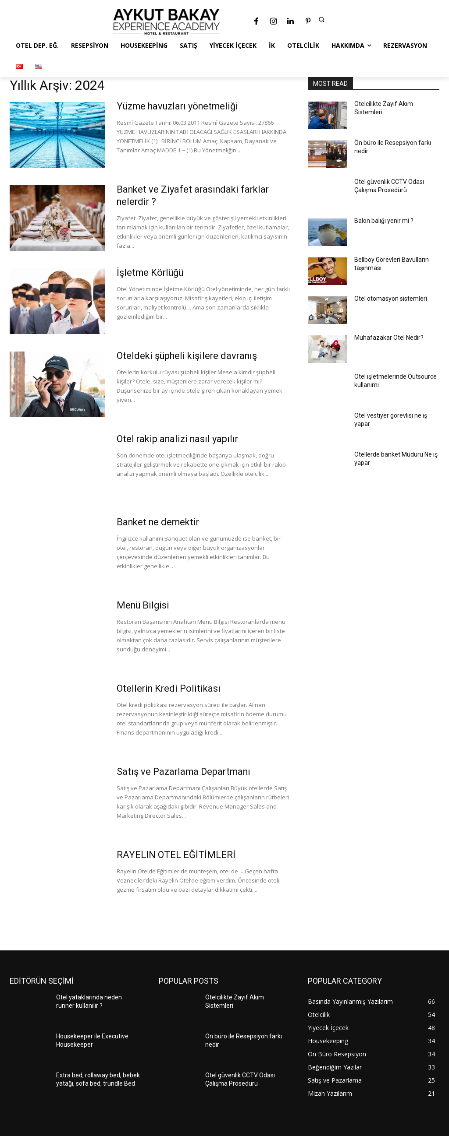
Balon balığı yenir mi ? (383, 220)
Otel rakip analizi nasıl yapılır (179, 438)
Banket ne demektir (160, 522)
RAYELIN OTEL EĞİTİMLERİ (176, 854)
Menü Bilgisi (144, 605)
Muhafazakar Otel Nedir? (389, 337)
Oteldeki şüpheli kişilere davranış (189, 355)
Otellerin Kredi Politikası (170, 688)
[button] (321, 19)
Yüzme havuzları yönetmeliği (179, 106)
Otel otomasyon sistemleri (390, 298)
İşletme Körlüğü (151, 272)
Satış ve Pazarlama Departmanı (185, 771)
